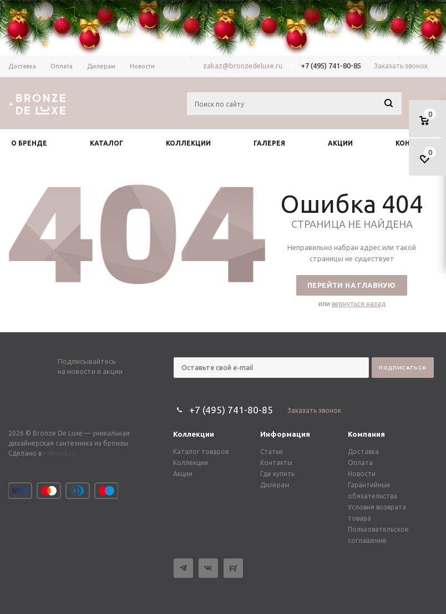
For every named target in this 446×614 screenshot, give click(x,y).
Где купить (277, 473)
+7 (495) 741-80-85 (331, 65)
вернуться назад (359, 303)
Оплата (360, 462)
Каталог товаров (201, 451)
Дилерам (275, 484)
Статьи (271, 451)
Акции (182, 473)
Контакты (276, 462)
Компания (366, 434)
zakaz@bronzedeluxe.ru (242, 65)
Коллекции (193, 434)
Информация (285, 434)
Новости (362, 473)
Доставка (363, 451)
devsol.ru (61, 453)
